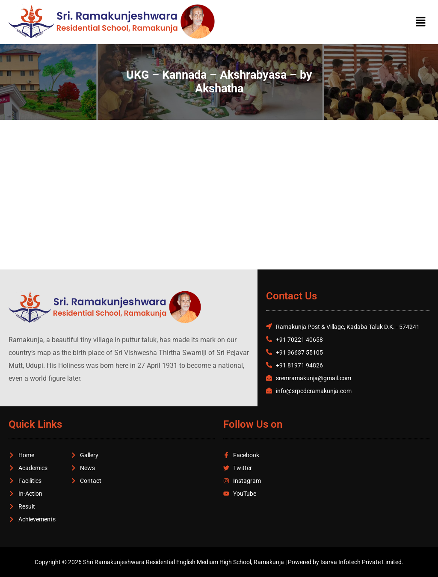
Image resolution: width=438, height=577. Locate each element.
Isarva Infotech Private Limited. (361, 562)
